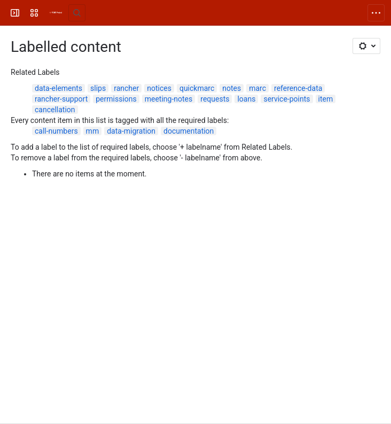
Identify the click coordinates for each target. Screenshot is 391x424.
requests (214, 99)
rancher (126, 88)
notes (231, 88)
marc (257, 88)
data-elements (58, 88)
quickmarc (196, 88)
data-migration (131, 131)
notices (159, 88)
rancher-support (61, 99)
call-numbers (56, 131)
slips (98, 88)
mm (92, 131)
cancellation (55, 109)
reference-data (298, 88)
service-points (286, 99)
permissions (116, 99)
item (325, 99)
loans (246, 99)
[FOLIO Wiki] (55, 12)
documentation (188, 131)
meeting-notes (169, 99)
